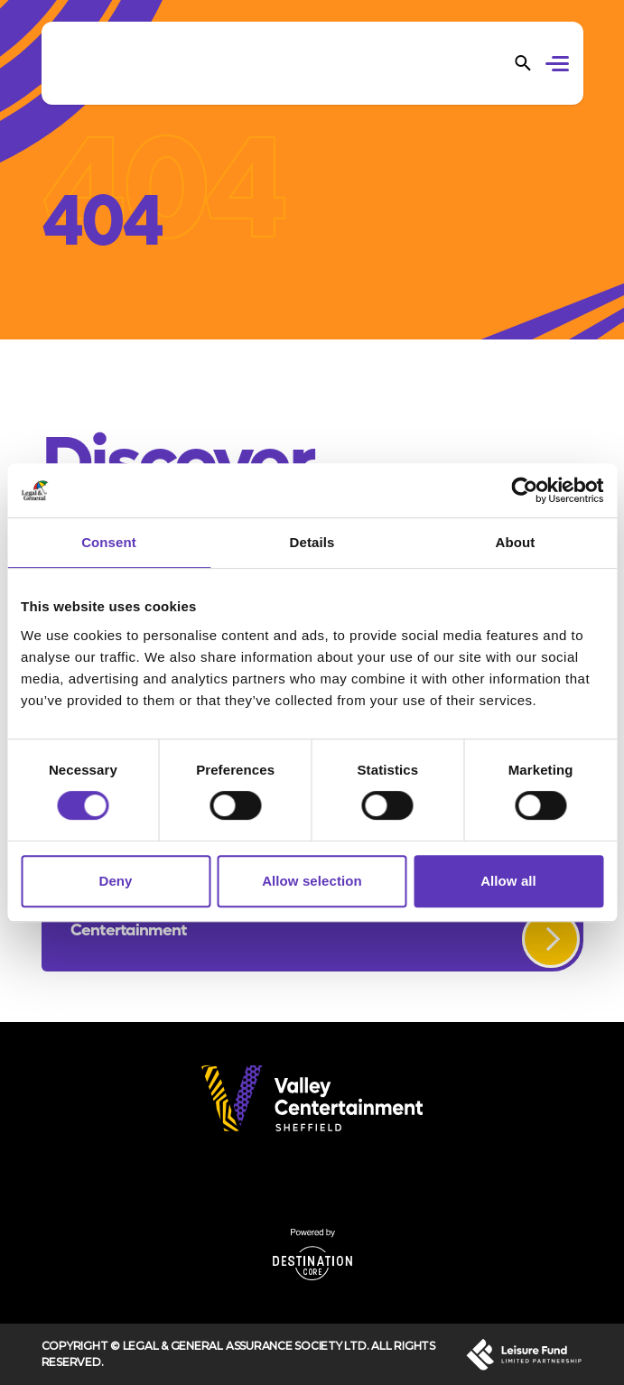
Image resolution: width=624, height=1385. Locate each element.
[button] (560, 66)
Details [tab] (312, 542)
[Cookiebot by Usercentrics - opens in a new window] (524, 490)
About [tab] (516, 542)
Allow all (508, 880)
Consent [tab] (108, 542)
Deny (115, 880)
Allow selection (312, 880)
